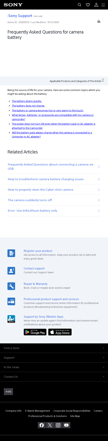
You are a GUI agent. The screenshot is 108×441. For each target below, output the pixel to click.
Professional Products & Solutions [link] (47, 382)
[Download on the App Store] (60, 298)
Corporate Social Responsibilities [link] (72, 377)
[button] (54, 314)
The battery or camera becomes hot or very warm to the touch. (48, 77)
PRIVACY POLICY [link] (54, 418)
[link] (8, 358)
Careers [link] (98, 377)
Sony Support (19, 15)
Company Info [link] (14, 377)
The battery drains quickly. (27, 67)
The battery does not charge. (28, 72)
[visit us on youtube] (66, 392)
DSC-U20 (38, 16)
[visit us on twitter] (50, 392)
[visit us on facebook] (42, 392)
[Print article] (99, 22)
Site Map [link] (75, 382)
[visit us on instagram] (58, 392)
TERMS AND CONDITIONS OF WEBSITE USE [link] (54, 414)
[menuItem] (88, 4)
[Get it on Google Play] (36, 298)
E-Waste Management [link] (37, 377)
